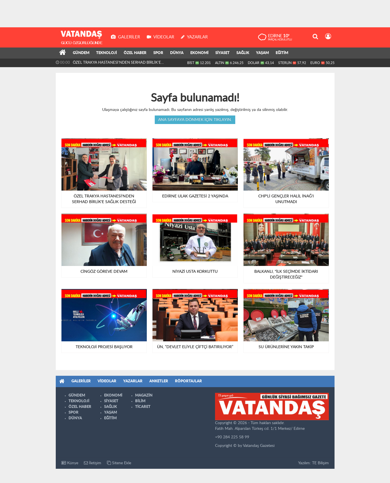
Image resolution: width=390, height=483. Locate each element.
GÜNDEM (81, 53)
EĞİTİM (282, 53)
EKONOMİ (199, 53)
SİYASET (222, 53)
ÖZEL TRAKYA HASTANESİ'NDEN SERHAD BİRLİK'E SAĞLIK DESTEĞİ (117, 64)
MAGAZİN (143, 395)
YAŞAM (262, 53)
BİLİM (140, 401)
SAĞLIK (242, 53)
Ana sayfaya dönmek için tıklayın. (195, 120)
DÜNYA (176, 53)
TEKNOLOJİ (106, 53)
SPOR (158, 53)
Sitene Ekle (119, 463)
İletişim (92, 463)
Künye (69, 463)
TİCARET (142, 407)
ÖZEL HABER (135, 53)
